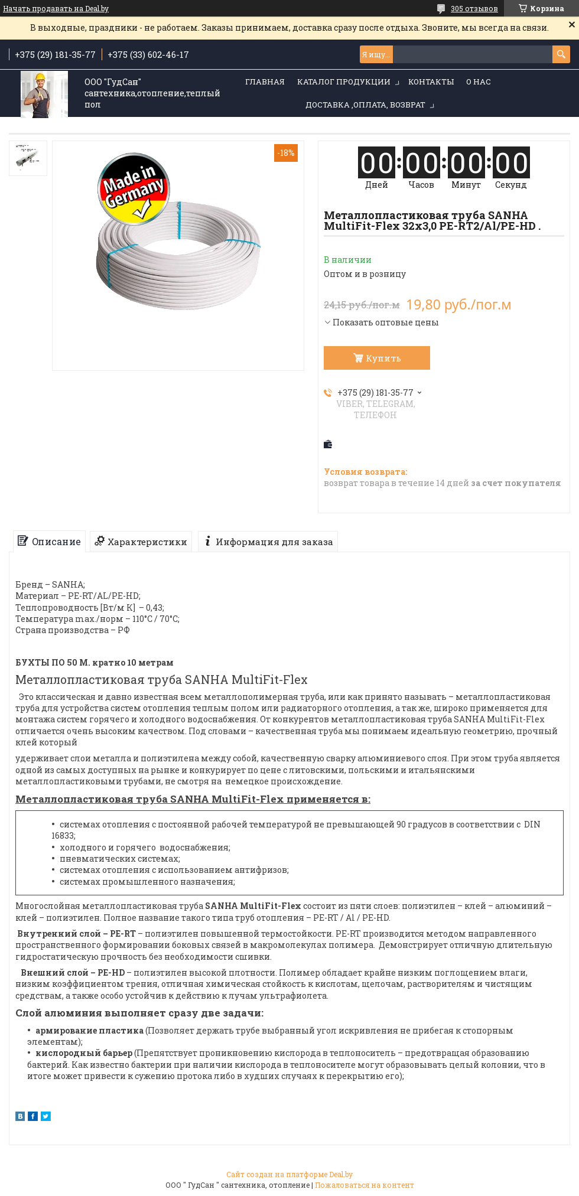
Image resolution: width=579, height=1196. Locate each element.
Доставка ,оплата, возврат (365, 104)
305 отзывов (474, 8)
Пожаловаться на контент (364, 1185)
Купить (383, 358)
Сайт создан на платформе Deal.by (289, 1174)
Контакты (431, 81)
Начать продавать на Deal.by (56, 8)
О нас (478, 81)
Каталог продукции (344, 81)
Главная (265, 81)
